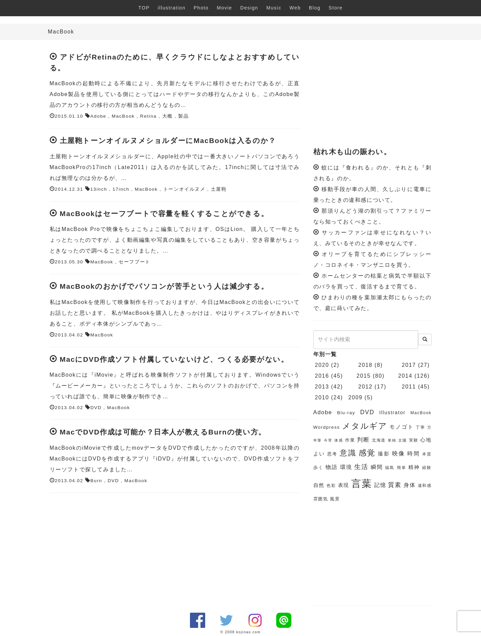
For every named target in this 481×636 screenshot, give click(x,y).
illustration (172, 7)
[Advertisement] (372, 94)
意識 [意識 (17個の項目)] (348, 453)
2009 (355, 397)
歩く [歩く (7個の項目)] (318, 467)
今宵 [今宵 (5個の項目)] (328, 440)
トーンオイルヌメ (184, 189)
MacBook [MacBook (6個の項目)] (420, 412)
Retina (148, 116)
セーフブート (134, 261)
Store (335, 7)
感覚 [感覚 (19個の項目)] (367, 452)
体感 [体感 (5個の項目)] (338, 440)
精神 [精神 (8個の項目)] (414, 467)
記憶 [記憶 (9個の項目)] (380, 485)
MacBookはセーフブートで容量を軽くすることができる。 (164, 213)
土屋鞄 (219, 189)
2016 (322, 376)
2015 (364, 376)
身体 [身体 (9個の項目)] (409, 485)
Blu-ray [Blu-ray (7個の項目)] (346, 412)
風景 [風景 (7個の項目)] (335, 498)
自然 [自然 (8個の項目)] (318, 485)
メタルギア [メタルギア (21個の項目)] (364, 426)
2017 (409, 365)
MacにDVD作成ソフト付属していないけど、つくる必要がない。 (174, 359)
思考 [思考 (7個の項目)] (332, 453)
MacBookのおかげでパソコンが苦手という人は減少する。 (164, 286)
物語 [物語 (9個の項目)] (332, 467)
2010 (322, 397)
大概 (167, 116)
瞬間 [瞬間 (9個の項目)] (377, 467)
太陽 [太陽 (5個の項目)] (402, 440)
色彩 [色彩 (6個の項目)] (331, 485)
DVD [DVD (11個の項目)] (367, 412)
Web (295, 7)
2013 (322, 387)
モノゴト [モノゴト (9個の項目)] (401, 427)
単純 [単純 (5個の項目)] (392, 440)
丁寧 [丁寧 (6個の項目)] (420, 427)
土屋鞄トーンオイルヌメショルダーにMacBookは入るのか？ (168, 140)
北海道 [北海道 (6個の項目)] (379, 440)
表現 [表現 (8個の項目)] (343, 485)
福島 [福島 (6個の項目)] (389, 467)
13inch (98, 189)
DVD (96, 407)
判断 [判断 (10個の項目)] (363, 440)
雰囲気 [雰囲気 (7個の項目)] (320, 498)
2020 (322, 365)
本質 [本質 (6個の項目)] (427, 454)
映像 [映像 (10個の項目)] (398, 453)
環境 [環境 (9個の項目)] (346, 467)
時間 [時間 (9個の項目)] (413, 453)
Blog (314, 7)
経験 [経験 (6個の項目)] (427, 467)
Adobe (98, 116)
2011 (409, 387)
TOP (143, 7)
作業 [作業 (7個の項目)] (350, 440)
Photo (201, 7)
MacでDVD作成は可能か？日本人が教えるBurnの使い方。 (163, 432)
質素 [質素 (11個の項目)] (394, 484)
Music (274, 7)
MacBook (123, 116)
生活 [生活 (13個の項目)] (361, 466)
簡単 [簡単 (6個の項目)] (401, 467)
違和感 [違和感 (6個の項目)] (425, 485)
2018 (365, 365)
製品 (183, 116)
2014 (405, 376)
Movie (224, 7)
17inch (121, 189)
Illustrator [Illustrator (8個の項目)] (392, 412)
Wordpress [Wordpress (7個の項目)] (326, 427)
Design (249, 7)
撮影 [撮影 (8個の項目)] (384, 453)
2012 (365, 387)
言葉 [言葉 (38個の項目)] (361, 483)
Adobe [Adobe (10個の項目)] (322, 412)
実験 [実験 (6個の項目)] (413, 440)
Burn (96, 480)
